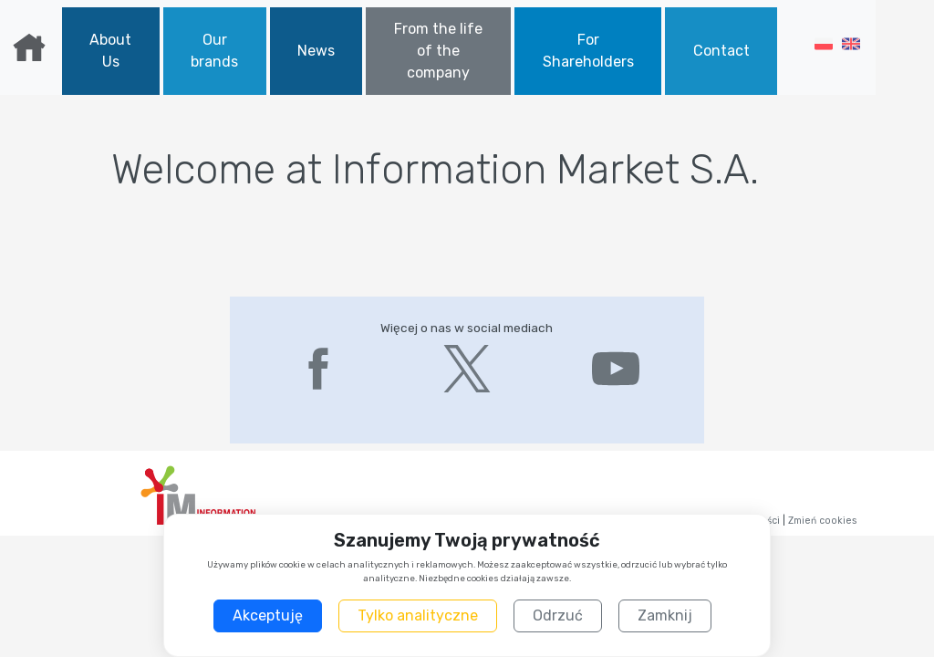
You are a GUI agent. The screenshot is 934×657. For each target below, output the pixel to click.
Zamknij (665, 615)
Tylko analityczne (418, 615)
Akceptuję (268, 615)
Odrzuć (558, 615)
